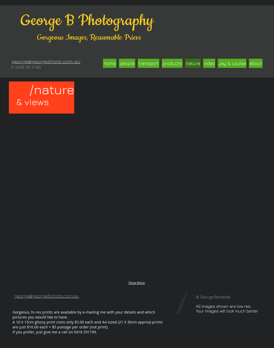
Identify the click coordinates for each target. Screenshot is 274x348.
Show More (136, 283)
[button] (43, 137)
